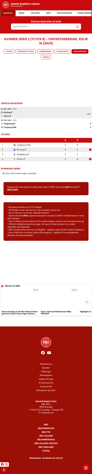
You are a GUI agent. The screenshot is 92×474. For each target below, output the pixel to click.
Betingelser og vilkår (46, 390)
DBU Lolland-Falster (46, 444)
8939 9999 (12, 190)
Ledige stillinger (46, 379)
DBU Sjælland (46, 447)
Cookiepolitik (46, 387)
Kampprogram (45, 51)
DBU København (46, 440)
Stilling (9, 51)
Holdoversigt (62, 51)
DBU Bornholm (46, 429)
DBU (46, 425)
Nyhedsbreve (46, 364)
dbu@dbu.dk (47, 413)
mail (67, 187)
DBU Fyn (46, 432)
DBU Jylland (46, 436)
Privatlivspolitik (46, 383)
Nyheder (46, 368)
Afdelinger (46, 372)
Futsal (46, 451)
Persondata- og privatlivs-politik (46, 458)
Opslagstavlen (80, 51)
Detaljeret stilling (26, 51)
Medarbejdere (46, 375)
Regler (46, 57)
